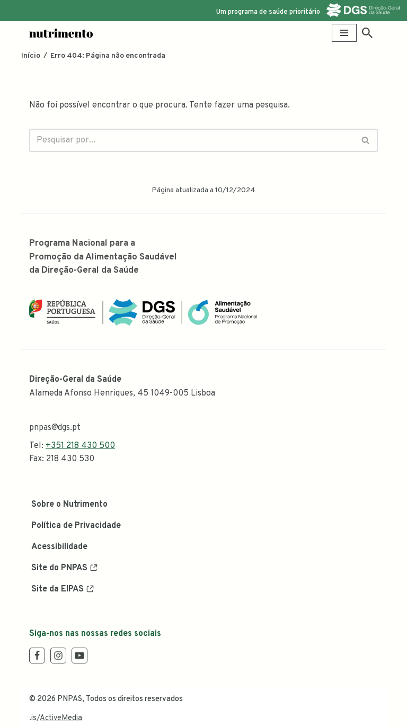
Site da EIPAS (57, 589)
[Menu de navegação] (344, 33)
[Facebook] (37, 655)
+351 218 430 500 (80, 446)
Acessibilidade (59, 547)
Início (30, 55)
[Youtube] (79, 655)
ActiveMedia (61, 718)
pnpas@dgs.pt (55, 428)
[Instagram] (58, 655)
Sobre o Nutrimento (69, 504)
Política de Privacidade (76, 525)
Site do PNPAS (59, 568)
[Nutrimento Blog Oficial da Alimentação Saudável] (61, 33)
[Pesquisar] (367, 33)
